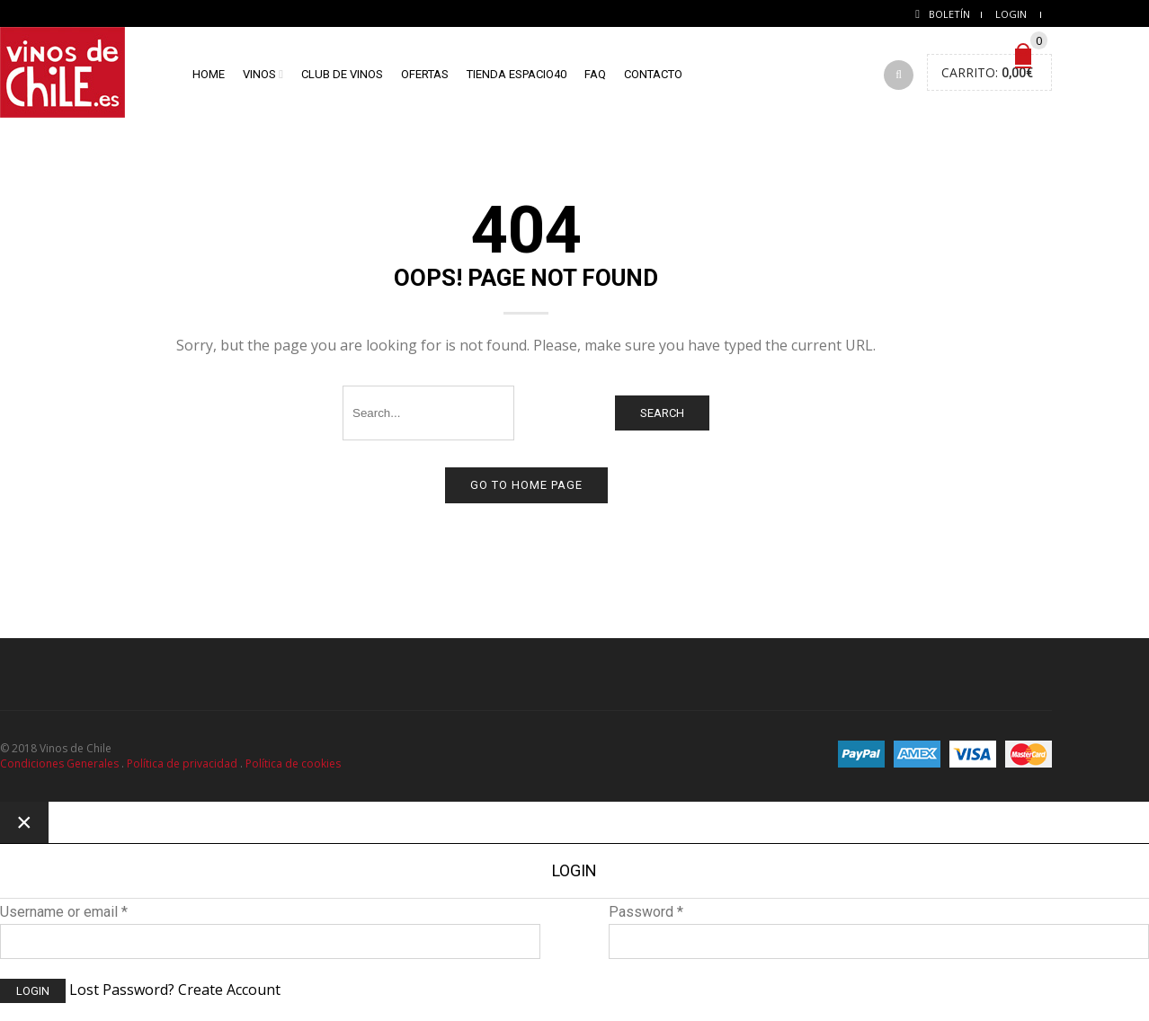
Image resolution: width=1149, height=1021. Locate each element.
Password (646, 911)
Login (1011, 14)
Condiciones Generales (59, 763)
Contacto (653, 74)
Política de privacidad (182, 763)
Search (662, 413)
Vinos (259, 74)
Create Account (229, 989)
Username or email (64, 911)
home (208, 74)
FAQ (595, 74)
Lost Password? (121, 989)
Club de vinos (342, 74)
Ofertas (425, 74)
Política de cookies (293, 763)
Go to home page (526, 485)
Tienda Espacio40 (516, 74)
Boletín (949, 14)
